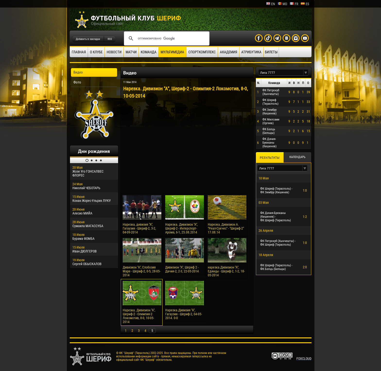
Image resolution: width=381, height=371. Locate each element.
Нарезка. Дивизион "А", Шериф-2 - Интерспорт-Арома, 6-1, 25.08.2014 (181, 228)
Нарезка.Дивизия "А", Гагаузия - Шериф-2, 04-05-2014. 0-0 (183, 314)
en (270, 4)
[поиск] (166, 38)
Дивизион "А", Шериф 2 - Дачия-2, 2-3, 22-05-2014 (182, 269)
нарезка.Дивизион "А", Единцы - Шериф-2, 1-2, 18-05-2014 (226, 271)
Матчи (131, 52)
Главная (79, 52)
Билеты (271, 52)
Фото (77, 82)
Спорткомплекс (202, 52)
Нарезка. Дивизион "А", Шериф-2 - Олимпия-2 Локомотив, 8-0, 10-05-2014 (139, 316)
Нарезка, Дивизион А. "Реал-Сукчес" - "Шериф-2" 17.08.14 (226, 228)
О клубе (96, 52)
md (282, 4)
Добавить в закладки (88, 39)
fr (294, 4)
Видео (78, 72)
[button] (306, 73)
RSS (110, 39)
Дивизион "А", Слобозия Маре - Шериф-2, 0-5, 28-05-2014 (141, 271)
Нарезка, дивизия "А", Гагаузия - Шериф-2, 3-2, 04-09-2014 (139, 228)
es (305, 4)
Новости (114, 52)
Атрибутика (251, 52)
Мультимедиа (172, 52)
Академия (228, 52)
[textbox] (280, 73)
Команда (148, 52)
